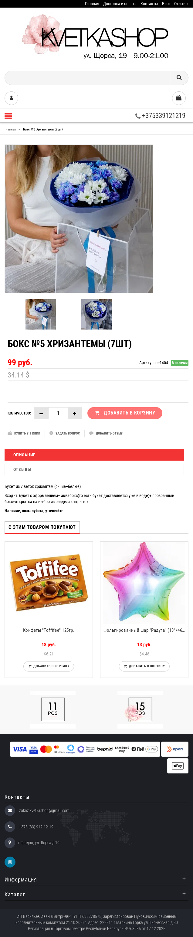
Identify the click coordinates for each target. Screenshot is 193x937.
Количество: (19, 413)
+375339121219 (160, 116)
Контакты (149, 3)
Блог (166, 3)
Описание (24, 454)
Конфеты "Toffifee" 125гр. (49, 630)
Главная (92, 3)
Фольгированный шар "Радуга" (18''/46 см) (145, 630)
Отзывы (181, 3)
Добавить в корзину (50, 666)
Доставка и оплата (120, 3)
